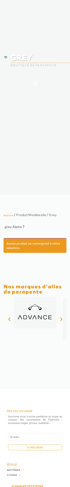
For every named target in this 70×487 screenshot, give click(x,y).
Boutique (8, 215)
